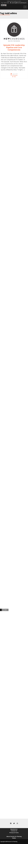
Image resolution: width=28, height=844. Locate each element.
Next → (6, 609)
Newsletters (14, 829)
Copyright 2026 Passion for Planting (8, 841)
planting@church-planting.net (19, 2)
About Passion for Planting (14, 836)
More (15, 76)
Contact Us (14, 830)
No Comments (14, 75)
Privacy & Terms (14, 832)
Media (14, 838)
